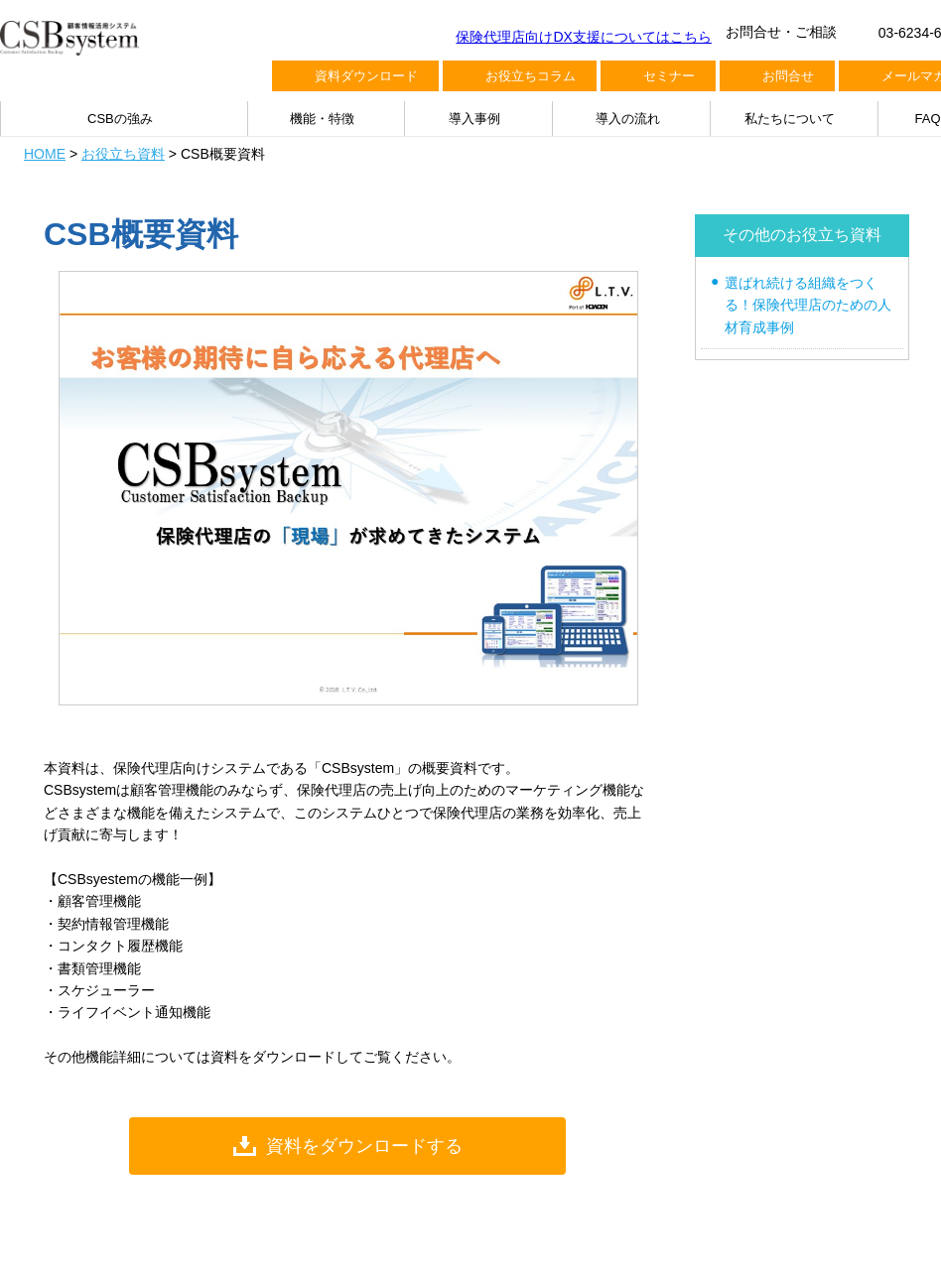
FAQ (928, 118)
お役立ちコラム (530, 75)
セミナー (669, 75)
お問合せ (788, 75)
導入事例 (474, 118)
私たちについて (789, 118)
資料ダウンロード (366, 75)
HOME (45, 154)
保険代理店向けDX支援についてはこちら (583, 37)
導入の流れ (628, 118)
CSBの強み (120, 118)
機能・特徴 (322, 118)
